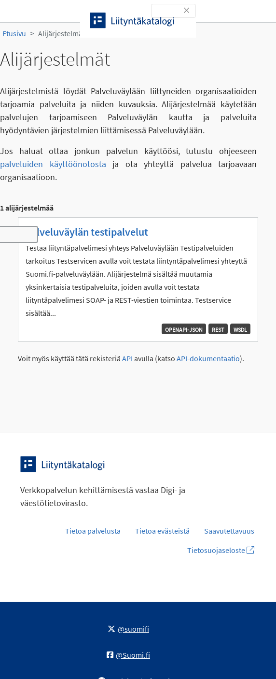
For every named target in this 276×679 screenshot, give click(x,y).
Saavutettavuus (229, 531)
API (127, 358)
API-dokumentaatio (208, 358)
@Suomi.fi (128, 655)
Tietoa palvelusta (93, 531)
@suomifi (128, 629)
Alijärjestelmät (61, 33)
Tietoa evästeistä (162, 531)
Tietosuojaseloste (220, 550)
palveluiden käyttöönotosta (53, 164)
